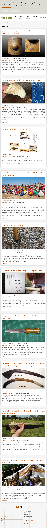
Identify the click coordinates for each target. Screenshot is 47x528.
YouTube (3, 522)
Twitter (3, 520)
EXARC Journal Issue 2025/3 (8, 60)
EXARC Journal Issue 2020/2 (8, 440)
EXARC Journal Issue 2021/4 (8, 298)
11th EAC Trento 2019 (7, 492)
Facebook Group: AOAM (7, 512)
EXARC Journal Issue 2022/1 (8, 253)
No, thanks (5, 11)
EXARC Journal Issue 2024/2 (8, 156)
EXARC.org (31, 519)
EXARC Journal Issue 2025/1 (8, 107)
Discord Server (4, 525)
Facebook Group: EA (6, 514)
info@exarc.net (31, 520)
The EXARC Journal (20, 17)
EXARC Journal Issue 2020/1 (8, 490)
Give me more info (6, 7)
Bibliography (35, 16)
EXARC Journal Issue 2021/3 (8, 345)
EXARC (41, 17)
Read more (4, 73)
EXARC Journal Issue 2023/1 (8, 202)
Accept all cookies (14, 11)
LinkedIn (3, 518)
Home (15, 16)
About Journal (28, 17)
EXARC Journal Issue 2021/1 (8, 393)
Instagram (3, 516)
